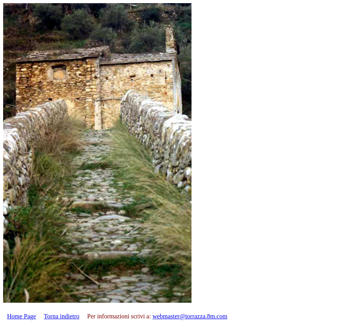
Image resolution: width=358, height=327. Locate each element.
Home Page (21, 316)
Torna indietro (61, 316)
